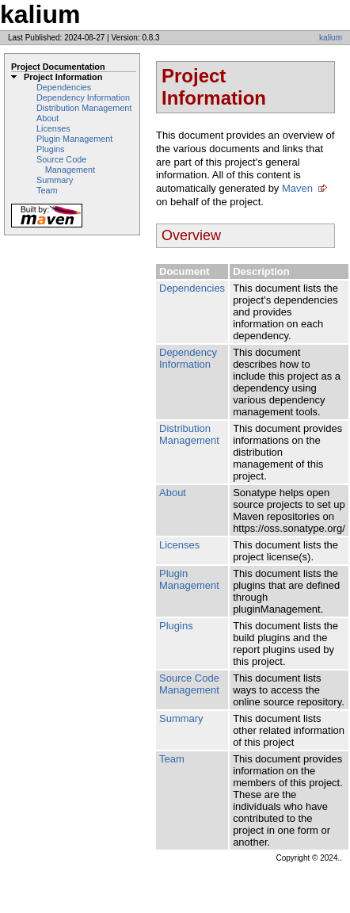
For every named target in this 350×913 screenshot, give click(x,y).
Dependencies (63, 87)
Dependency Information (83, 97)
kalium (330, 37)
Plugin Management (74, 138)
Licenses (53, 128)
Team (46, 190)
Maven (297, 188)
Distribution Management (83, 108)
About (47, 118)
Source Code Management (65, 164)
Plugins (50, 149)
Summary (54, 180)
